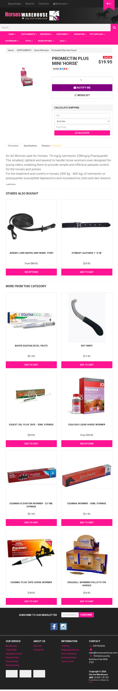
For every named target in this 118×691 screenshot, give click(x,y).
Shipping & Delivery (70, 650)
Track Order (11, 650)
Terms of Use (67, 661)
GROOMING (46, 34)
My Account (11, 646)
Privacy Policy (12, 661)
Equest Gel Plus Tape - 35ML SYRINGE (31, 424)
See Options (31, 272)
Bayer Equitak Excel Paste (31, 345)
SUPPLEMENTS (29, 34)
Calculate (82, 133)
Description (13, 146)
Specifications (30, 146)
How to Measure (69, 653)
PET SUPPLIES (97, 34)
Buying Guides (14, 4)
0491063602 (97, 646)
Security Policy (12, 665)
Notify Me (82, 87)
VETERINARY (12, 41)
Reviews (52, 146)
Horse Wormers (41, 50)
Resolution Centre (14, 653)
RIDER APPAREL (46, 41)
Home (11, 50)
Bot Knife (87, 345)
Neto (91, 682)
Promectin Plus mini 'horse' (64, 50)
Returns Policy (12, 657)
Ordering (65, 646)
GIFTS (29, 41)
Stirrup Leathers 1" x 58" (87, 253)
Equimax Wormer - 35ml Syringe (86, 503)
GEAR (12, 34)
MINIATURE (80, 34)
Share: (61, 69)
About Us (30, 4)
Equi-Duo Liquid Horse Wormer (86, 424)
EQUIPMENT (63, 34)
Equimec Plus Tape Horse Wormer (31, 582)
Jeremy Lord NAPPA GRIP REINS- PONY (31, 253)
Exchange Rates (68, 657)
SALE (63, 41)
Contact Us (44, 4)
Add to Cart (87, 272)
